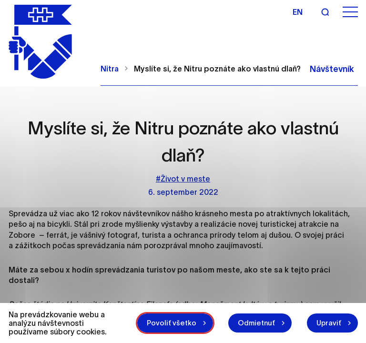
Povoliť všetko (171, 323)
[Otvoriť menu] (350, 12)
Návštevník (332, 69)
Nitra (110, 68)
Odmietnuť (256, 323)
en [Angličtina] (298, 12)
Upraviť (328, 323)
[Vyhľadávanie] (325, 12)
